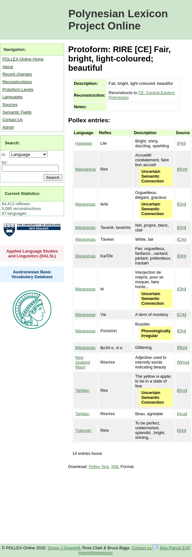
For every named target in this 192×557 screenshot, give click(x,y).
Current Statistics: (22, 193)
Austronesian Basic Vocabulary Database (32, 274)
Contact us (145, 547)
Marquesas (85, 204)
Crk (182, 239)
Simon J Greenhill (64, 547)
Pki (181, 143)
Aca (182, 413)
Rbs (182, 347)
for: (5, 162)
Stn (182, 430)
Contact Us (12, 119)
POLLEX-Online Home (23, 59)
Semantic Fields (16, 112)
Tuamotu (83, 430)
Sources (9, 104)
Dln (182, 204)
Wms (183, 362)
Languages (12, 96)
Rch (182, 169)
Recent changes (17, 74)
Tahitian (82, 390)
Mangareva (85, 169)
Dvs (182, 390)
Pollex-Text (99, 466)
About (7, 66)
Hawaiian (83, 143)
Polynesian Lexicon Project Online (118, 20)
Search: (12, 143)
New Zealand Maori (82, 362)
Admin (8, 127)
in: (5, 154)
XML (115, 466)
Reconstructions (17, 81)
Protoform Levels (17, 89)
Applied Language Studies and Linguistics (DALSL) (32, 253)
